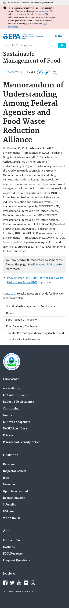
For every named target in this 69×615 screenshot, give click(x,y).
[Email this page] (54, 72)
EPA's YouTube (19, 582)
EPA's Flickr (26, 582)
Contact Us (14, 72)
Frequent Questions (16, 560)
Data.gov (9, 464)
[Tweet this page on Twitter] (47, 72)
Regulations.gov (14, 498)
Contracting (11, 408)
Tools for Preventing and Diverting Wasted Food (35, 333)
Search (62, 45)
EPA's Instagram (33, 582)
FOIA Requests (13, 553)
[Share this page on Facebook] (40, 72)
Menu (59, 36)
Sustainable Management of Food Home (30, 306)
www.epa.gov (43, 11)
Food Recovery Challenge (21, 326)
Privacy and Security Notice (21, 442)
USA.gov (8, 511)
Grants (7, 415)
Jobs (6, 478)
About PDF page (49, 264)
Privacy (8, 435)
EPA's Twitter (12, 582)
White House (11, 518)
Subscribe (9, 504)
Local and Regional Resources (24, 339)
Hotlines (9, 547)
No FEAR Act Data (15, 428)
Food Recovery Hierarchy (21, 320)
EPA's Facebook (5, 582)
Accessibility (11, 388)
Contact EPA (11, 540)
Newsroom (10, 484)
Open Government (15, 491)
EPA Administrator (16, 395)
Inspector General (15, 471)
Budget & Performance (18, 402)
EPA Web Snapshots (16, 422)
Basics (10, 313)
